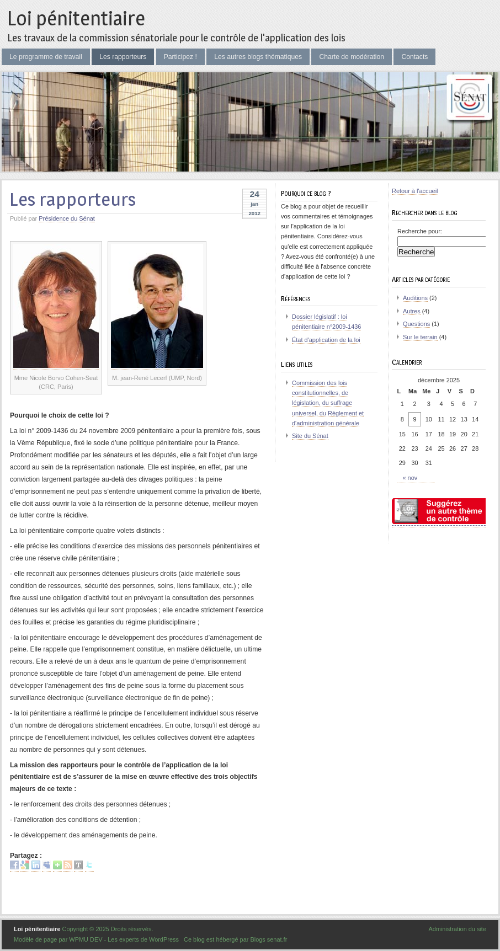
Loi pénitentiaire (76, 18)
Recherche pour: (419, 231)
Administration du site (457, 929)
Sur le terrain (420, 337)
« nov (410, 477)
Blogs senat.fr (268, 939)
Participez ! (180, 57)
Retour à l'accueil (415, 191)
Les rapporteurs (122, 57)
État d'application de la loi (326, 339)
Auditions (415, 298)
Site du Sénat (310, 435)
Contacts (414, 57)
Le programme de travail (45, 57)
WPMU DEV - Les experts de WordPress (124, 939)
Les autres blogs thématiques (258, 57)
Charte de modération (351, 57)
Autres (412, 311)
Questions (416, 323)
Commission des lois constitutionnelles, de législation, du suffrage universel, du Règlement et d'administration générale (328, 403)
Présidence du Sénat (67, 218)
